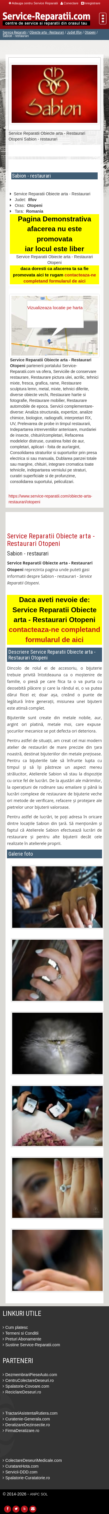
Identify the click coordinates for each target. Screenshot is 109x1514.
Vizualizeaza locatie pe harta (55, 307)
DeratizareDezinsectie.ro (26, 1424)
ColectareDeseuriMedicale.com (32, 1460)
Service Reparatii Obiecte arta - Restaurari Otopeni (51, 540)
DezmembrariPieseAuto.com (30, 1374)
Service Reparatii (14, 32)
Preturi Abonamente (22, 1339)
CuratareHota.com (20, 1466)
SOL (44, 1494)
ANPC (35, 1494)
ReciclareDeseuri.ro (22, 1392)
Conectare (69, 3)
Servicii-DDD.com (20, 1472)
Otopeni (90, 32)
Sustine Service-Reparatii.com (31, 1344)
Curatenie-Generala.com (26, 1419)
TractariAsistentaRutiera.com (30, 1413)
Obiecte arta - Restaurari (46, 32)
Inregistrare (91, 3)
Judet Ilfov (74, 32)
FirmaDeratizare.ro (21, 1430)
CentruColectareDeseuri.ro (28, 1380)
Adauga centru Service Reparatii (33, 3)
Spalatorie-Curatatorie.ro (26, 1477)
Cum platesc (15, 1327)
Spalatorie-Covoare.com (26, 1386)
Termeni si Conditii (20, 1333)
